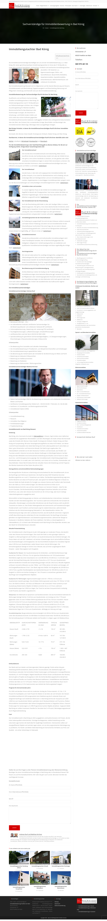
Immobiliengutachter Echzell (40, 866)
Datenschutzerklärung (60, 905)
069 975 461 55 (81, 64)
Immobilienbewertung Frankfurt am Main (20, 903)
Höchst (11, 141)
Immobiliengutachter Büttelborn (40, 887)
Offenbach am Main (80, 460)
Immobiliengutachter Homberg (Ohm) (19, 867)
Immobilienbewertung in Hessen (86, 906)
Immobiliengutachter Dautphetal (19, 888)
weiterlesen (42, 166)
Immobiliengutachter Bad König (57, 28)
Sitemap (57, 901)
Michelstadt (25, 141)
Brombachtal (33, 141)
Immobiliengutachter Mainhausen (61, 887)
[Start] (43, 28)
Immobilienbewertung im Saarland (86, 911)
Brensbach (43, 141)
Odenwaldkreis (38, 436)
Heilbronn (87, 460)
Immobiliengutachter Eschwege (61, 866)
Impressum (57, 903)
